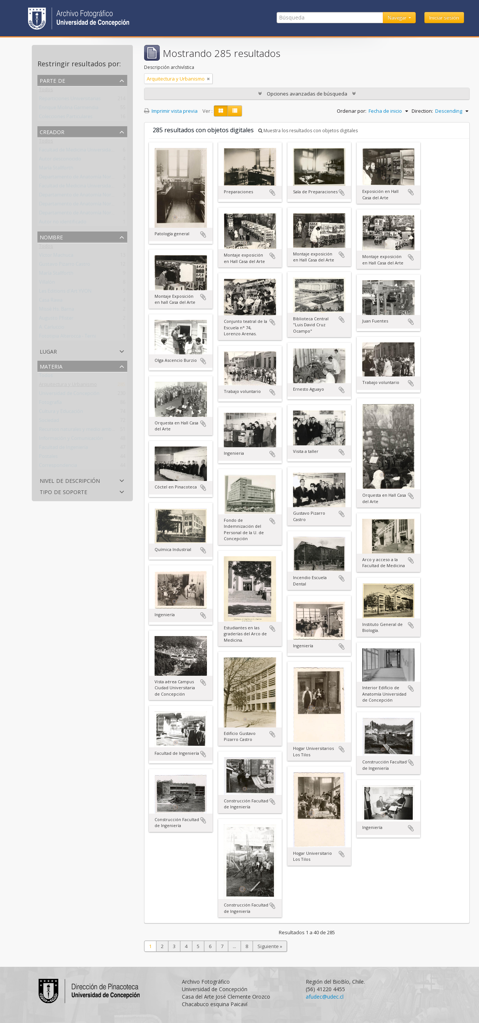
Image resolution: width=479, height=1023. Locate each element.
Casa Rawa (50, 301)
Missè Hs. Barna (56, 310)
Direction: (422, 111)
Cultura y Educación (61, 412)
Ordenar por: (351, 111)
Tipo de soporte (63, 491)
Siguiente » (269, 946)
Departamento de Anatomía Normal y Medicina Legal (98, 196)
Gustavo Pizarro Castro (64, 265)
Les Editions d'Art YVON (65, 292)
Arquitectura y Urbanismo (68, 385)
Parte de (52, 80)
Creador (52, 131)
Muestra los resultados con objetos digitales (308, 130)
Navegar (398, 17)
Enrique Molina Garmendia (68, 109)
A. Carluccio (51, 328)
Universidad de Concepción (69, 394)
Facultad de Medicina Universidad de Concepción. (94, 187)
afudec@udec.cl (325, 996)
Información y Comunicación (71, 439)
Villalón (47, 283)
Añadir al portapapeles (203, 234)
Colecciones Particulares (65, 118)
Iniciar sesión (444, 17)
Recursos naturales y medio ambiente (81, 430)
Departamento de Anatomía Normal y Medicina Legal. (98, 178)
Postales (48, 457)
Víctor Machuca (56, 256)
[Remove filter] (208, 78)
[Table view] (235, 110)
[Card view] (221, 110)
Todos (46, 91)
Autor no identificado (62, 223)
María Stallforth (56, 169)
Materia (51, 366)
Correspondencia (58, 466)
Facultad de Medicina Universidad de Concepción (93, 151)
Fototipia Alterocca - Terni (67, 337)
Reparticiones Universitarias (70, 100)
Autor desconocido (60, 160)
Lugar (48, 351)
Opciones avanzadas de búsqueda (307, 93)
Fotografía (50, 403)
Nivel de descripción (70, 480)
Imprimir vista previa (171, 111)
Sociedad (49, 421)
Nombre (51, 236)
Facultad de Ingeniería (63, 448)
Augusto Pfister (56, 319)
